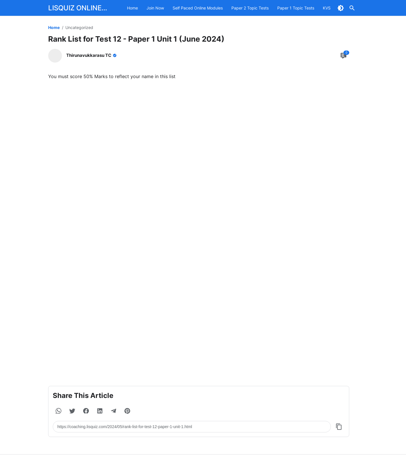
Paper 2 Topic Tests (250, 7)
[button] (58, 411)
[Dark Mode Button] (340, 8)
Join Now (155, 7)
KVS (327, 7)
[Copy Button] (339, 426)
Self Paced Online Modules (198, 7)
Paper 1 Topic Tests (295, 7)
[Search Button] (352, 8)
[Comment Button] (343, 55)
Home (132, 7)
